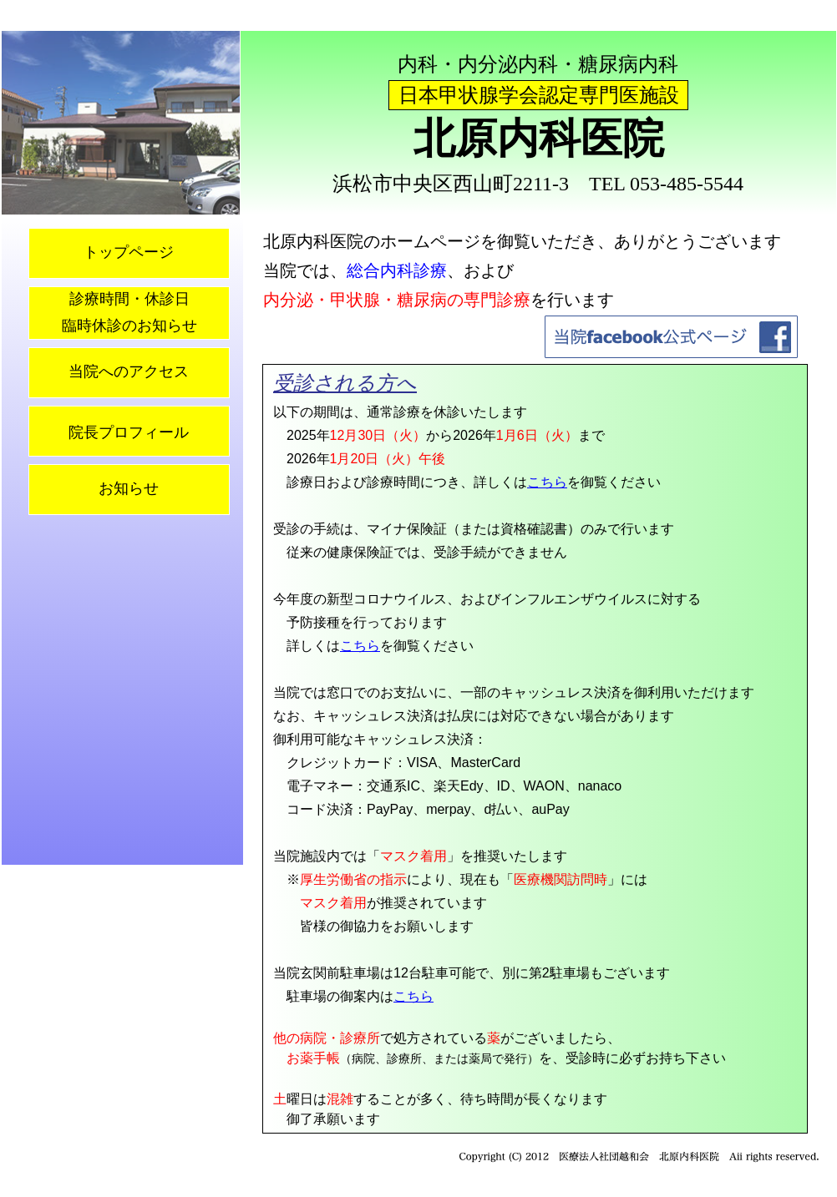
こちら (547, 482)
